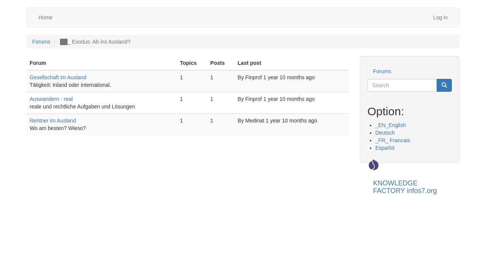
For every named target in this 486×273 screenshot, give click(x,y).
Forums (41, 42)
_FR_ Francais (393, 140)
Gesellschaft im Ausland (58, 77)
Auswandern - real (51, 99)
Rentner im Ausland (53, 121)
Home (45, 17)
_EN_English (391, 125)
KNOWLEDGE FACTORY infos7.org (405, 186)
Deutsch (385, 133)
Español (385, 148)
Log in (440, 17)
